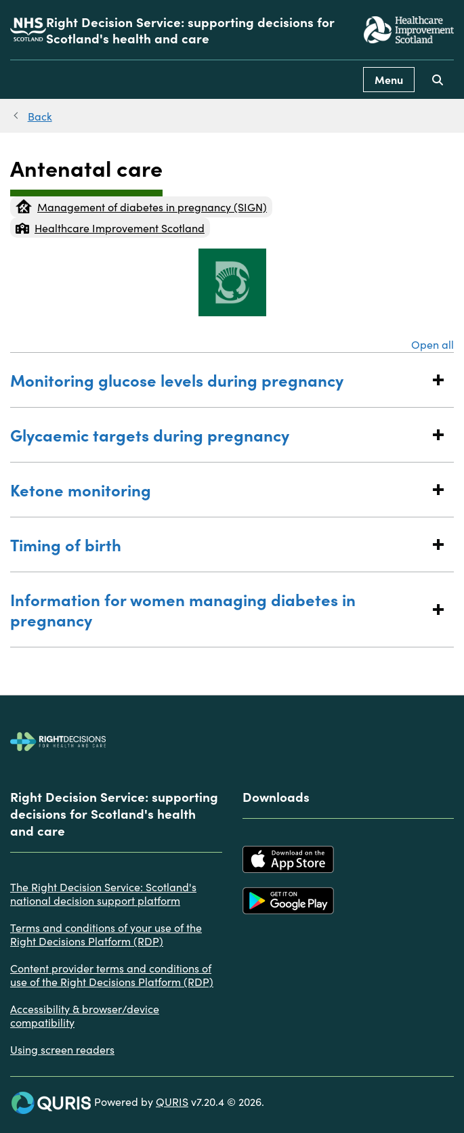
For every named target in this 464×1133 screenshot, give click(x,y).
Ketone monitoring (218, 489)
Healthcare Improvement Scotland (110, 227)
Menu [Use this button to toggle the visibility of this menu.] (389, 79)
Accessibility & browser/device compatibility (84, 1015)
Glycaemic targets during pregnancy (218, 434)
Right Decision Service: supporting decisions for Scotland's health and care (190, 30)
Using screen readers (62, 1049)
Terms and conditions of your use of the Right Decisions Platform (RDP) (106, 933)
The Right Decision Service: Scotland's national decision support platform (103, 893)
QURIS (172, 1101)
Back (40, 115)
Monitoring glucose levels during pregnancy (218, 379)
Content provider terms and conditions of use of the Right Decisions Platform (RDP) (111, 974)
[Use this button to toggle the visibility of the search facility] (437, 79)
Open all (432, 344)
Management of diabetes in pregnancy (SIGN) (141, 206)
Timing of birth (218, 544)
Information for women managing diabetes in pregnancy (218, 609)
